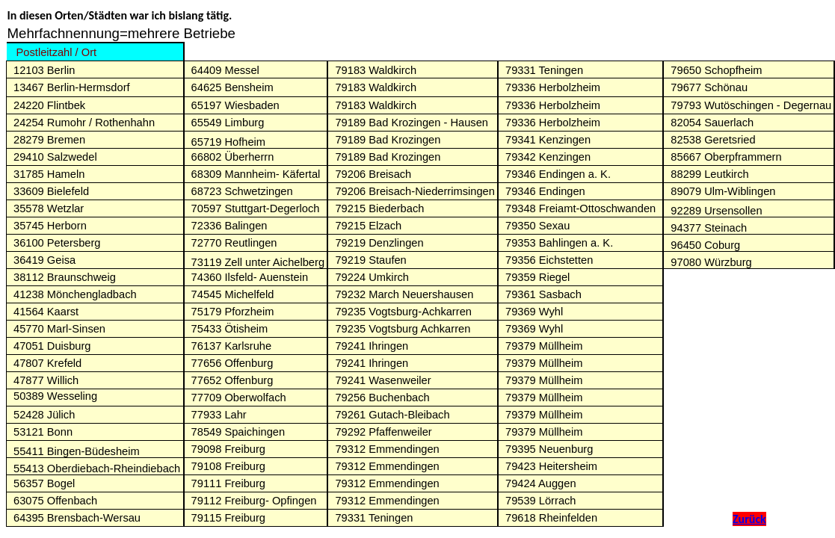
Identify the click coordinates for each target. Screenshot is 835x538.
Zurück (749, 519)
